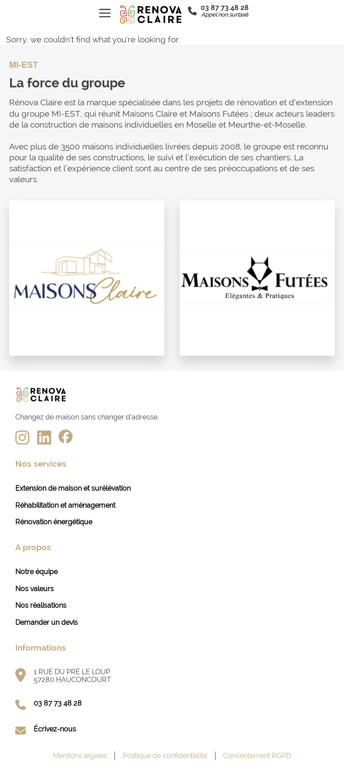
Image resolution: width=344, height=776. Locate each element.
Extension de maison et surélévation (73, 488)
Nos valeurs (34, 589)
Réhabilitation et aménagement (65, 505)
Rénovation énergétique (53, 522)
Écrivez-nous (55, 729)
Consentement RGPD (257, 756)
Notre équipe (36, 572)
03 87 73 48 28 (58, 703)
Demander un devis (46, 622)
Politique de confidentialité (165, 756)
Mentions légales (80, 756)
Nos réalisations (40, 605)
